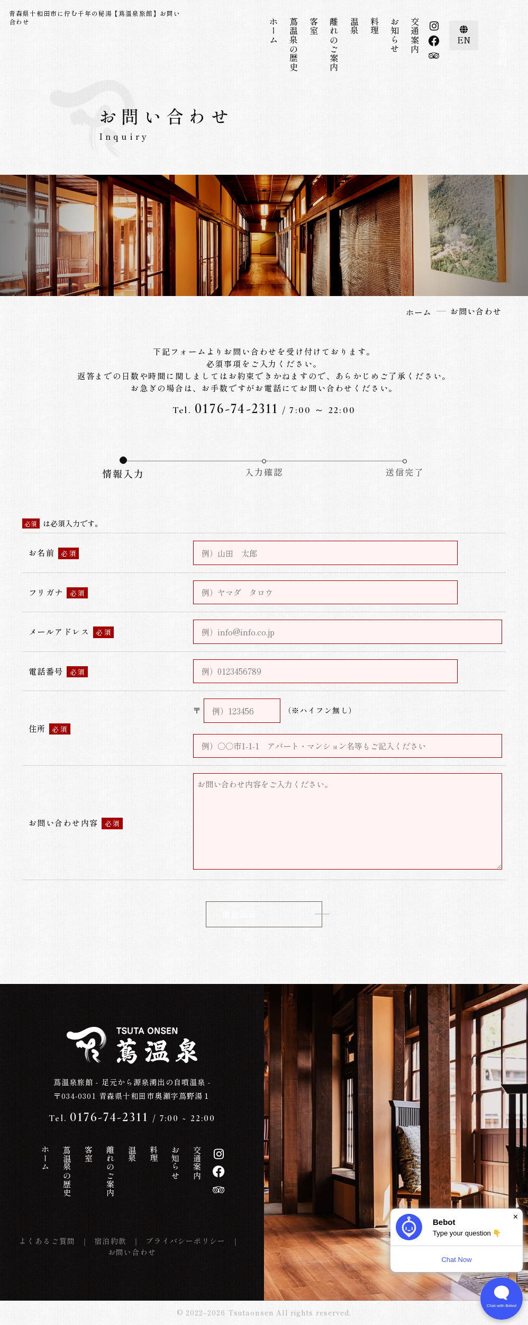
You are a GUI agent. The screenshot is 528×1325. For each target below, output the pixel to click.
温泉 (354, 26)
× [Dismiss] (515, 1216)
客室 (313, 26)
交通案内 (414, 35)
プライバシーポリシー (185, 1241)
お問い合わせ (132, 1252)
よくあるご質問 (47, 1241)
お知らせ (394, 35)
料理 (374, 26)
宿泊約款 (110, 1241)
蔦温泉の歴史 (293, 44)
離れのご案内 (333, 44)
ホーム (273, 30)
